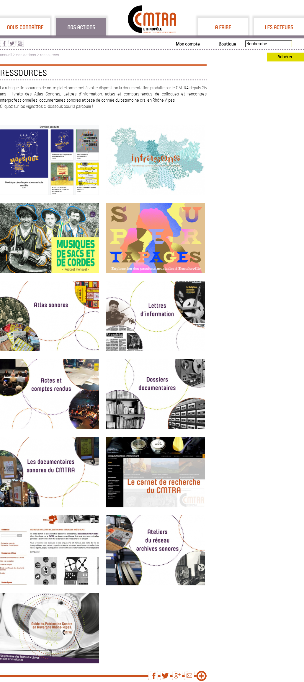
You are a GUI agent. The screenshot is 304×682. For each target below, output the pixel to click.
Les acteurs (279, 27)
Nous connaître (25, 27)
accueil (6, 55)
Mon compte (188, 44)
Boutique (227, 44)
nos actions (26, 55)
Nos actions (81, 27)
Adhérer (284, 56)
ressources (49, 55)
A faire (223, 27)
